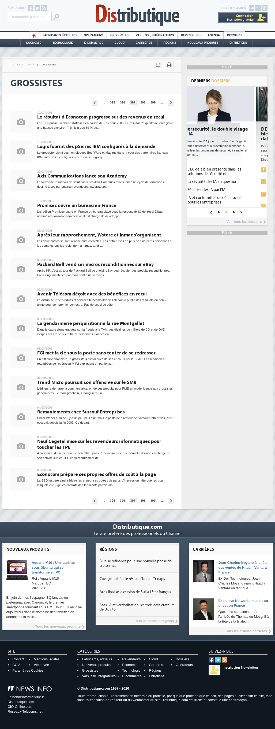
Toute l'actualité (22, 64)
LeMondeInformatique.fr (26, 697)
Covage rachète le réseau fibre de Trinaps (132, 579)
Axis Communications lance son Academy (82, 176)
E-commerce (93, 42)
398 (142, 102)
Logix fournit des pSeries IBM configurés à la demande (96, 146)
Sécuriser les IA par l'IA (220, 189)
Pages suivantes (171, 103)
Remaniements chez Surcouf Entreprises (81, 412)
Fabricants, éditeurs (60, 35)
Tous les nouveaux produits (58, 626)
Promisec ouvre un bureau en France (76, 205)
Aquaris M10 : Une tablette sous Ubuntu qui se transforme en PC (53, 567)
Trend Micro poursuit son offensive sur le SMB (87, 382)
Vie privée (41, 665)
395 (112, 102)
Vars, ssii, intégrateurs (99, 676)
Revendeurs (191, 35)
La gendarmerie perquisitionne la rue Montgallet (90, 323)
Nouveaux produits (96, 665)
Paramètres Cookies (27, 670)
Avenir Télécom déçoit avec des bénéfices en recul (92, 294)
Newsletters (240, 667)
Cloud (120, 42)
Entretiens (238, 42)
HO (34, 35)
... (104, 102)
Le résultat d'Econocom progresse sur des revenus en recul (100, 117)
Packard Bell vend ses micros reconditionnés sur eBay (95, 264)
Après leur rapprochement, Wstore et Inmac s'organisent (99, 235)
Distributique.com (21, 702)
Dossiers (234, 35)
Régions (169, 42)
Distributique (138, 15)
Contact (18, 659)
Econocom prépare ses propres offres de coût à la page (96, 474)
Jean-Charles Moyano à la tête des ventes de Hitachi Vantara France (243, 567)
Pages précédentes (94, 103)
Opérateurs (93, 35)
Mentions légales (46, 659)
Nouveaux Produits (202, 42)
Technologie (62, 42)
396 (122, 102)
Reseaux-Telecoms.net (25, 711)
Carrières (144, 42)
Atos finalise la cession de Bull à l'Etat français (135, 592)
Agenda (214, 35)
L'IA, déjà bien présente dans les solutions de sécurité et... (227, 171)
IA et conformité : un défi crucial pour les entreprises (227, 200)
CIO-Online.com (20, 707)
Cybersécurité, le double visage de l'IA (227, 131)
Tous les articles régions (154, 621)
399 (153, 102)
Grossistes (119, 35)
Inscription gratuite (240, 17)
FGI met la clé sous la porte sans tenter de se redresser (96, 353)
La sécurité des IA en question (225, 181)
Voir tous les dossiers (244, 222)
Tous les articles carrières (246, 631)
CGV (16, 665)
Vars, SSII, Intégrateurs (155, 35)
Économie (33, 42)
